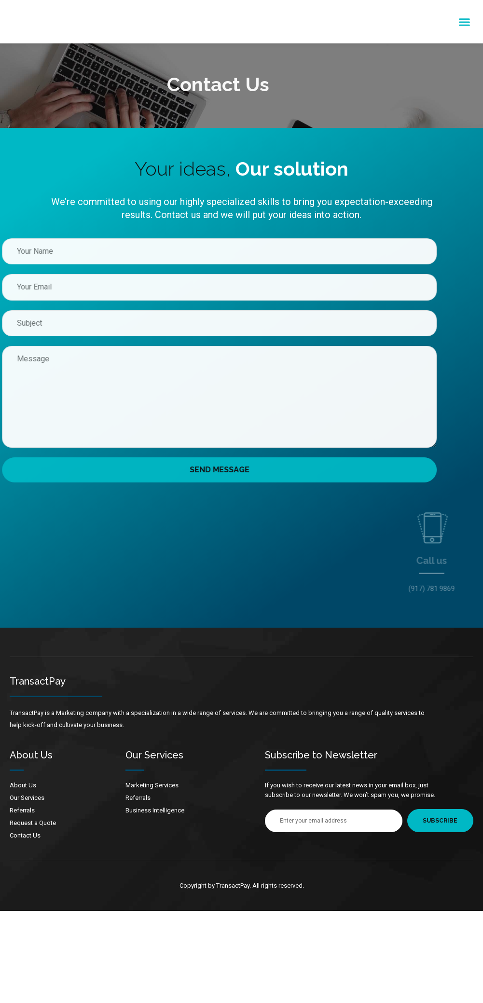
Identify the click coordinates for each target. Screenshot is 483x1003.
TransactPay (38, 681)
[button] (464, 22)
